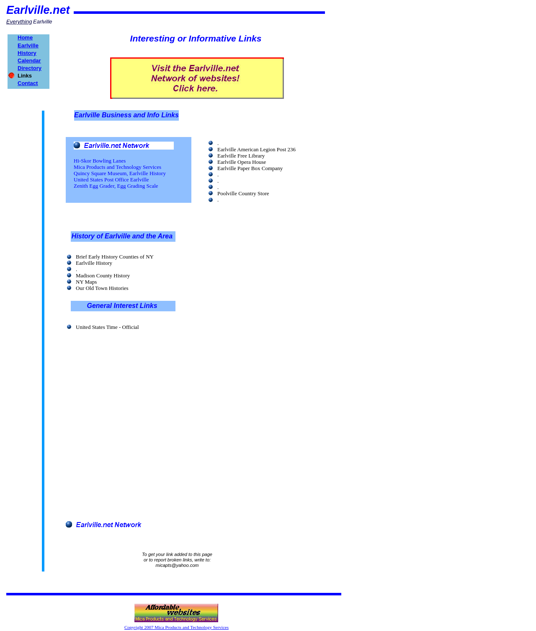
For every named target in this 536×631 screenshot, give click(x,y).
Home (25, 37)
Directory (29, 68)
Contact (28, 83)
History (27, 53)
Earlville (28, 45)
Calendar (29, 60)
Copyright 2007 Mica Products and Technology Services (176, 627)
